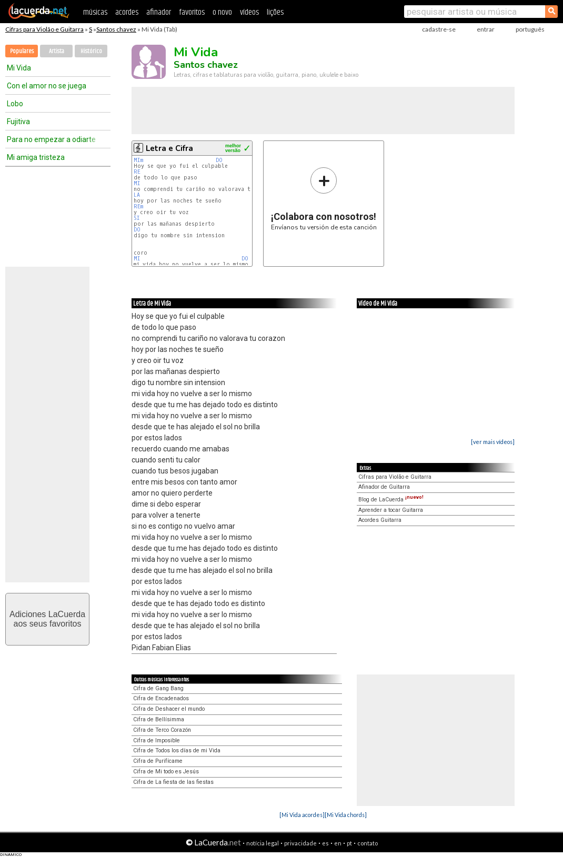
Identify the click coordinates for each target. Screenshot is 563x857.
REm (138, 206)
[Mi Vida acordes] (302, 814)
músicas (95, 12)
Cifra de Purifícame (158, 761)
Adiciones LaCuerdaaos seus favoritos (47, 619)
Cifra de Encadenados (161, 698)
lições (275, 12)
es (325, 843)
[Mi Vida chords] (346, 814)
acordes (126, 12)
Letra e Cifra (169, 148)
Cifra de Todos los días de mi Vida (176, 750)
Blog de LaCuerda (391, 499)
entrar (486, 29)
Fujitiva (18, 121)
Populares (22, 51)
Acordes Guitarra (379, 520)
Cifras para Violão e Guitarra (44, 29)
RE (137, 171)
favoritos (192, 12)
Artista (56, 51)
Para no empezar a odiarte (51, 139)
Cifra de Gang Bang (158, 688)
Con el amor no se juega (46, 86)
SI (137, 218)
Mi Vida (19, 68)
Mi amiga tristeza (36, 157)
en (337, 843)
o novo (222, 12)
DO (219, 160)
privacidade (300, 843)
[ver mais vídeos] (493, 441)
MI (139, 183)
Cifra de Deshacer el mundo (169, 708)
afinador (158, 12)
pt (349, 843)
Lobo (15, 103)
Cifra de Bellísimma (158, 719)
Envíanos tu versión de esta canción (324, 198)
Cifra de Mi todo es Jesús (166, 771)
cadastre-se (439, 29)
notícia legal (262, 843)
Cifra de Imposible (156, 740)
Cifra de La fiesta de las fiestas (173, 782)
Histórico (91, 51)
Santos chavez (116, 29)
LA (137, 194)
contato (367, 843)
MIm (138, 160)
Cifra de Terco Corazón (162, 730)
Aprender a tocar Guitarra (390, 510)
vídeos (249, 12)
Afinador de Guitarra (384, 486)
